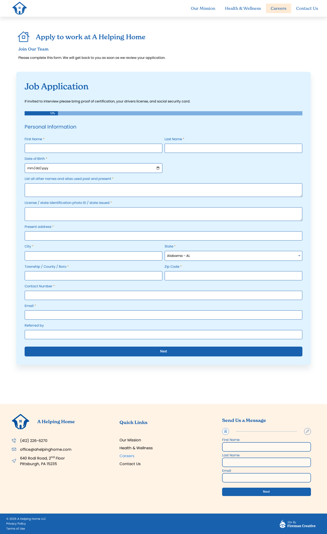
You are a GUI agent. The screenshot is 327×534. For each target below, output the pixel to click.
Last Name (173, 139)
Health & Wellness (243, 8)
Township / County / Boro (45, 267)
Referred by (34, 326)
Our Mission (203, 8)
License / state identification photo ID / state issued (67, 203)
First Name (33, 139)
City (28, 247)
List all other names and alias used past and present (68, 179)
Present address (38, 227)
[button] (16, 523)
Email (29, 306)
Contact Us (307, 8)
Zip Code (172, 267)
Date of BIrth (35, 159)
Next (163, 351)
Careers (278, 8)
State (169, 247)
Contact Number (38, 287)
